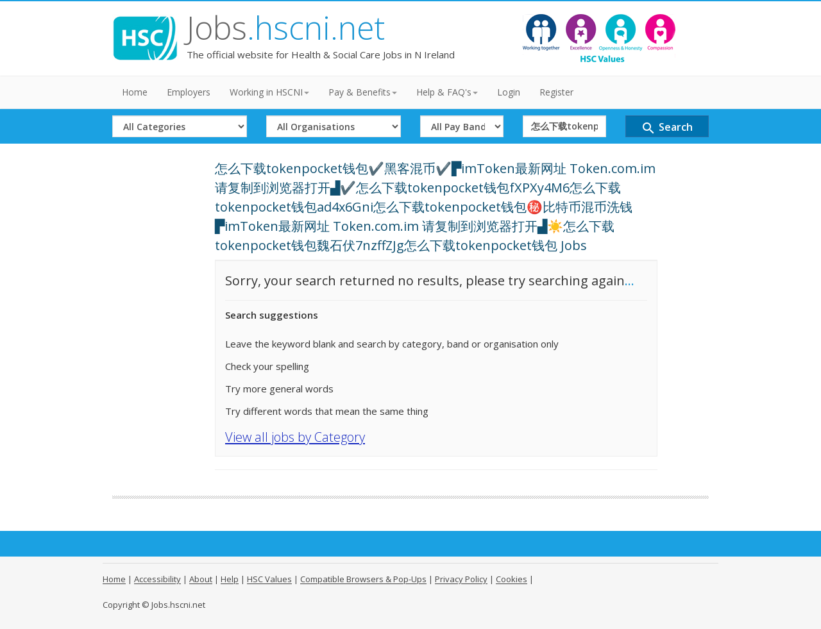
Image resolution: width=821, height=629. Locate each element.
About (200, 579)
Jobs (286, 27)
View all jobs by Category (295, 437)
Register (556, 92)
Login (508, 92)
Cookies (511, 579)
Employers (188, 92)
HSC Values (269, 579)
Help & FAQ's (447, 92)
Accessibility (157, 579)
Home (135, 92)
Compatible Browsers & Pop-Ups (363, 579)
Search (667, 128)
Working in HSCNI (269, 92)
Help (230, 579)
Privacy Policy (461, 579)
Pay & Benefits (362, 92)
